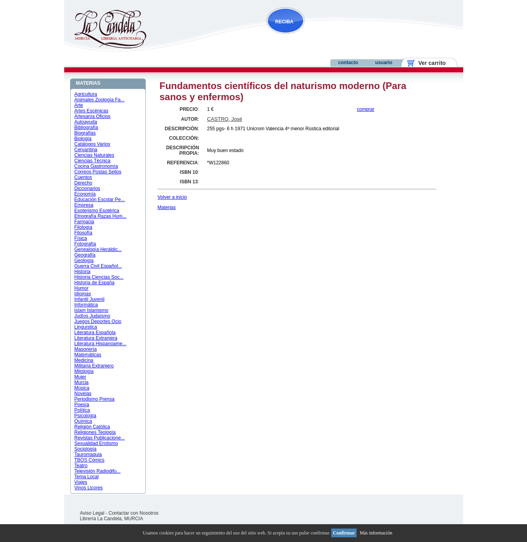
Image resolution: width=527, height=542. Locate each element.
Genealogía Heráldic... (98, 249)
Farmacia (84, 221)
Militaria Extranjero (94, 366)
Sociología (85, 449)
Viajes (80, 482)
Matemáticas (87, 355)
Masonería (85, 349)
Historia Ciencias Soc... (99, 277)
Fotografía (85, 244)
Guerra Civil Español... (98, 266)
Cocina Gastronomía (96, 166)
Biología (83, 138)
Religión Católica (92, 427)
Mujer (80, 377)
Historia (82, 271)
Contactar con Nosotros (133, 513)
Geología (84, 260)
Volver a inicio (172, 197)
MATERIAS (88, 83)
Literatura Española (95, 332)
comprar (365, 109)
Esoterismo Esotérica (96, 210)
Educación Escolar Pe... (99, 199)
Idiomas (82, 294)
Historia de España (94, 282)
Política (82, 410)
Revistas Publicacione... (99, 438)
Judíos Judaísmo (92, 316)
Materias (167, 207)
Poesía (81, 404)
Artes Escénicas (91, 111)
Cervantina (85, 149)
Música (82, 388)
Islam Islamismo (91, 310)
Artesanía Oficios (92, 116)
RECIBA (284, 22)
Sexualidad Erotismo (96, 443)
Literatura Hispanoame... (100, 343)
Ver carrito (429, 63)
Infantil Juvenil (89, 299)
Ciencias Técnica (92, 161)
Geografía (84, 255)
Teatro (81, 465)
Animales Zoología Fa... (99, 100)
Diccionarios (87, 188)
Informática (86, 305)
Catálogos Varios (92, 144)
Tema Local (86, 476)
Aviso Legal (92, 513)
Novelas (83, 393)
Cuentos (83, 177)
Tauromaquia (88, 454)
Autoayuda (85, 122)
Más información (376, 533)
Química (83, 421)
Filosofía (83, 233)
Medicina (84, 360)
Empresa (84, 205)
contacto (348, 62)
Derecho (83, 183)
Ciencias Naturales (94, 155)
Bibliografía (86, 127)
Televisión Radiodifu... (97, 471)
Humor (81, 288)
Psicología (85, 415)
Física (80, 238)
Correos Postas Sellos (98, 172)
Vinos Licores (88, 488)
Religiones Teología (95, 432)
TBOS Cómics (89, 460)
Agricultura (85, 94)
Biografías (85, 133)
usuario (383, 62)
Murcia (81, 382)
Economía (85, 194)
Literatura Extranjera (96, 338)
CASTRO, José (224, 119)
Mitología (84, 371)
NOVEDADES (326, 37)
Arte (78, 105)
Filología (83, 227)
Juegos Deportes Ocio (98, 321)
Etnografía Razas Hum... (100, 216)
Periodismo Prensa (94, 399)
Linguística (85, 327)
